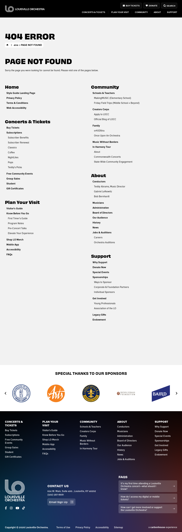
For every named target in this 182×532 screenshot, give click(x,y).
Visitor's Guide (14, 208)
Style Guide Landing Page (20, 93)
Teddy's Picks (15, 167)
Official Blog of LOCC (105, 119)
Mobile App (12, 244)
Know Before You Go (17, 213)
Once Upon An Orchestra (107, 135)
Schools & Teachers (104, 93)
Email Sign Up (61, 502)
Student (10, 183)
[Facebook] (6, 508)
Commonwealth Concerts (107, 156)
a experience (162, 527)
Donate (153, 5)
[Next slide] (176, 393)
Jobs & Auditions (102, 232)
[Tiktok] (23, 508)
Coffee (11, 152)
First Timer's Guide (18, 218)
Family (96, 125)
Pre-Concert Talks (17, 228)
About (157, 12)
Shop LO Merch (14, 239)
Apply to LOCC (101, 114)
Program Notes (16, 223)
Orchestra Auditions (104, 242)
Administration (101, 207)
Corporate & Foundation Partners (111, 286)
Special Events (101, 272)
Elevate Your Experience (21, 233)
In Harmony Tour (102, 146)
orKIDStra (99, 130)
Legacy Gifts (99, 314)
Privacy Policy (14, 98)
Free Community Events (19, 173)
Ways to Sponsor (103, 282)
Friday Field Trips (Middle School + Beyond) (117, 102)
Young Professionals (104, 303)
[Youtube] (17, 508)
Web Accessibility (16, 107)
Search (169, 5)
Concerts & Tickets (93, 12)
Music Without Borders (105, 142)
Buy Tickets (133, 5)
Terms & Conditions (17, 103)
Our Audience (100, 217)
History (96, 222)
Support (172, 12)
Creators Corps (101, 109)
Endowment (99, 319)
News (96, 227)
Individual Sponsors (104, 291)
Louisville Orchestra (25, 9)
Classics (12, 147)
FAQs (9, 254)
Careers (98, 237)
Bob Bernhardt (101, 196)
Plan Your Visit (120, 12)
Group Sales (13, 178)
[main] (91, 182)
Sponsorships (100, 277)
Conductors (99, 181)
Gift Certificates (15, 188)
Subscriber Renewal (18, 142)
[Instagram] (11, 508)
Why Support (100, 262)
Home (7, 45)
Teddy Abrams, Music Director (109, 186)
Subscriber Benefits (18, 137)
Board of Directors (103, 212)
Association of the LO (105, 308)
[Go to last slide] (5, 393)
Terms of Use (63, 527)
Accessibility (13, 249)
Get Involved (99, 298)
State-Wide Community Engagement (113, 161)
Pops (10, 162)
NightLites (13, 157)
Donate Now (99, 267)
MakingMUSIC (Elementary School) (112, 97)
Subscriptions (14, 132)
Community (141, 12)
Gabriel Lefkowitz (103, 191)
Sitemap (118, 527)
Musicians (98, 202)
